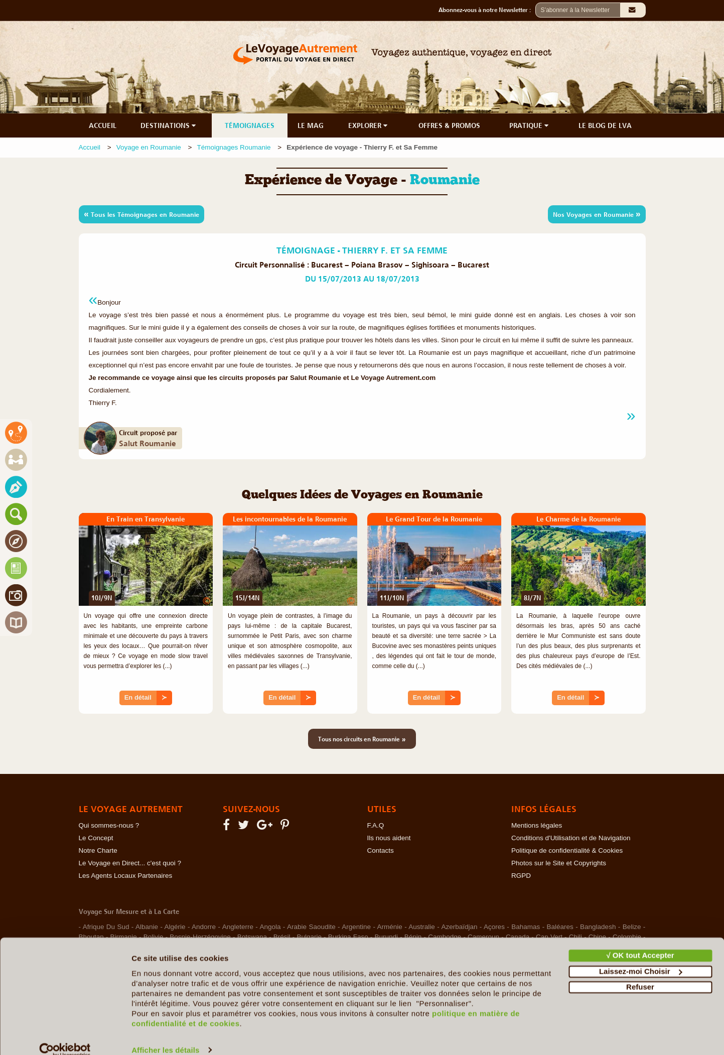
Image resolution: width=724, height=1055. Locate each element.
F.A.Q (375, 825)
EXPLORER (368, 125)
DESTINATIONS (169, 125)
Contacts (380, 850)
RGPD (521, 875)
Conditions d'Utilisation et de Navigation (570, 838)
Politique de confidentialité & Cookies (567, 850)
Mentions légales (536, 825)
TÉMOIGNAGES (249, 125)
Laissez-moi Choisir (640, 956)
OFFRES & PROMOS (449, 125)
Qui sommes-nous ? (109, 825)
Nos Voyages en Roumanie (597, 214)
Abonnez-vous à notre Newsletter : (487, 10)
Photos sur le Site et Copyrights (558, 863)
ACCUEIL (102, 125)
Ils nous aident (389, 838)
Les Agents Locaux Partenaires (126, 875)
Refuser (640, 972)
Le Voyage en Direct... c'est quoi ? (130, 863)
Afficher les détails (165, 1035)
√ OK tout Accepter (640, 941)
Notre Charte (98, 850)
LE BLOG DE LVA (605, 125)
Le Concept (96, 838)
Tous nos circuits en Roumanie (362, 739)
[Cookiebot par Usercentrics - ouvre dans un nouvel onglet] (65, 1035)
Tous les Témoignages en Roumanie (141, 214)
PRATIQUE (529, 125)
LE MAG (311, 125)
